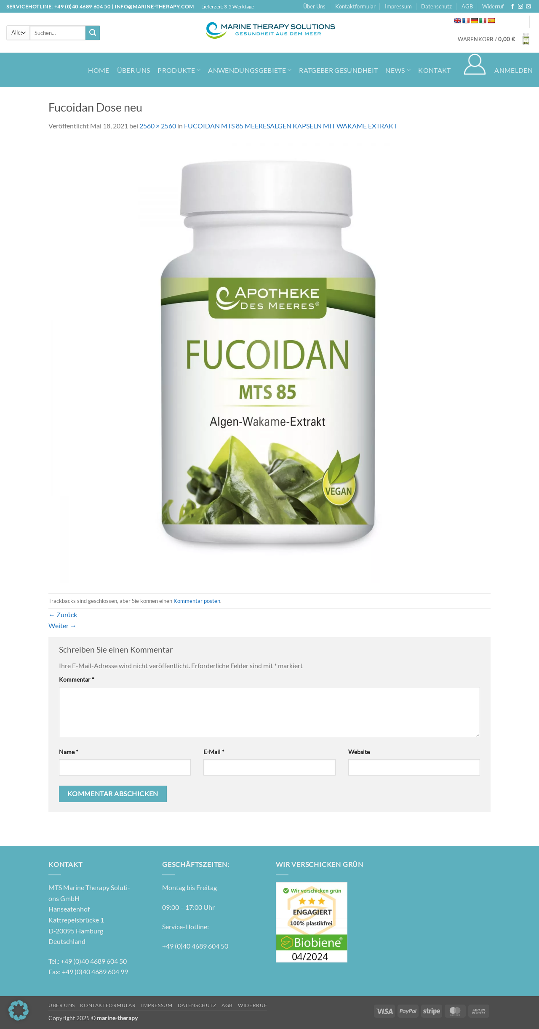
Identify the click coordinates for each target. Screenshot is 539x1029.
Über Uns (314, 6)
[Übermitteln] (92, 33)
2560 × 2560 (157, 126)
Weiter (62, 625)
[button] (495, 39)
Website (359, 751)
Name (68, 751)
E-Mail (213, 751)
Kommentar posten (196, 600)
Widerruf (493, 6)
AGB (467, 6)
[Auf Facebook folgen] (512, 7)
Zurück (62, 614)
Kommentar (76, 679)
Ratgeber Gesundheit (338, 70)
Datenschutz (436, 6)
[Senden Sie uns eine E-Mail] (528, 7)
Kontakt (434, 70)
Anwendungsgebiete (249, 70)
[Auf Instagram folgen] (520, 7)
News (398, 70)
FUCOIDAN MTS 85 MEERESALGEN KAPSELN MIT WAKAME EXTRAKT (290, 126)
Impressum (398, 6)
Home (98, 70)
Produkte (178, 70)
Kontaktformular (355, 6)
